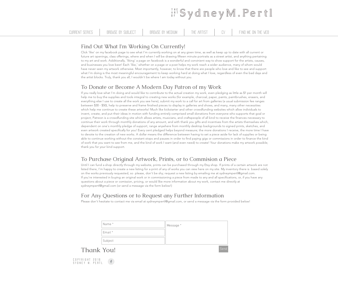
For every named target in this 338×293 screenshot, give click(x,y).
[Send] (223, 249)
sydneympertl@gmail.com (237, 173)
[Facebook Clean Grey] (111, 261)
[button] (81, 32)
